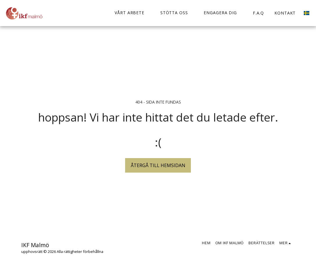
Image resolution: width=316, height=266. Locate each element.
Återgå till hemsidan (158, 165)
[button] (132, 13)
